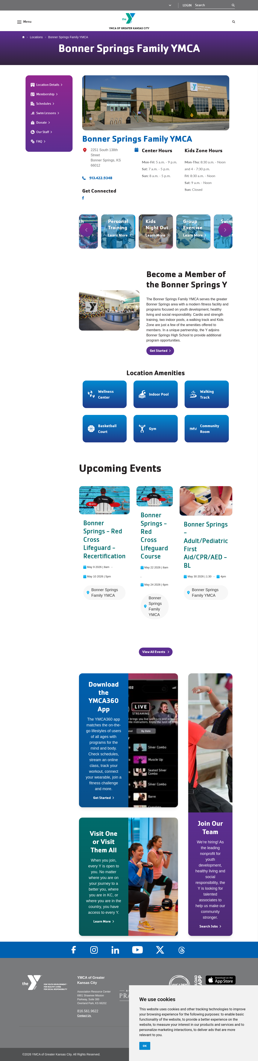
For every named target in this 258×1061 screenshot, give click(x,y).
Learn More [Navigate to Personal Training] (118, 235)
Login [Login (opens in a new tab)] (187, 5)
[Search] (213, 5)
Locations (36, 37)
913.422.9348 (100, 177)
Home (24, 37)
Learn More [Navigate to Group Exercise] (193, 235)
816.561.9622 (88, 1011)
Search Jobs (208, 926)
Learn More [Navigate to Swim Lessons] (230, 235)
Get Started (102, 798)
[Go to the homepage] (129, 18)
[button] (86, 230)
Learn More (102, 921)
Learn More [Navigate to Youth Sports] (80, 235)
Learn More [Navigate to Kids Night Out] (155, 235)
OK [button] (145, 1046)
